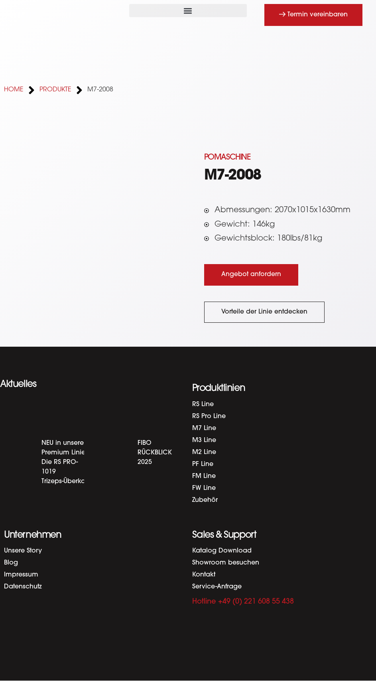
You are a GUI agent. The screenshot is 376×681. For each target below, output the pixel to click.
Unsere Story (23, 551)
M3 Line (204, 440)
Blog (11, 563)
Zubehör (205, 500)
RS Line (203, 404)
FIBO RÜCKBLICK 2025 (155, 453)
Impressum (21, 575)
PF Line (202, 464)
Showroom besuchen (225, 563)
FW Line (204, 488)
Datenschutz (23, 587)
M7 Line (204, 428)
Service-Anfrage (217, 587)
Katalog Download (222, 551)
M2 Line (204, 452)
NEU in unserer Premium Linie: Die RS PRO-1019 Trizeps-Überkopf (66, 462)
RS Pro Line (209, 416)
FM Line (204, 476)
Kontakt (203, 575)
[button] (187, 10)
